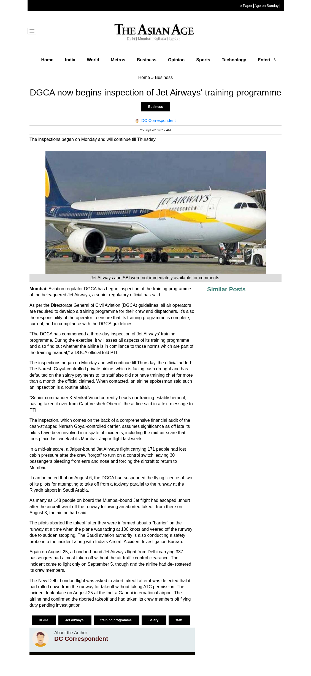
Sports (203, 60)
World (93, 60)
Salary (153, 620)
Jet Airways (75, 620)
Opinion (176, 60)
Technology (234, 60)
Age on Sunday (267, 6)
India (70, 60)
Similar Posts (226, 289)
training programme (117, 620)
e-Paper (246, 6)
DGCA (44, 620)
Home (47, 60)
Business (146, 60)
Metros (118, 60)
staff (179, 620)
